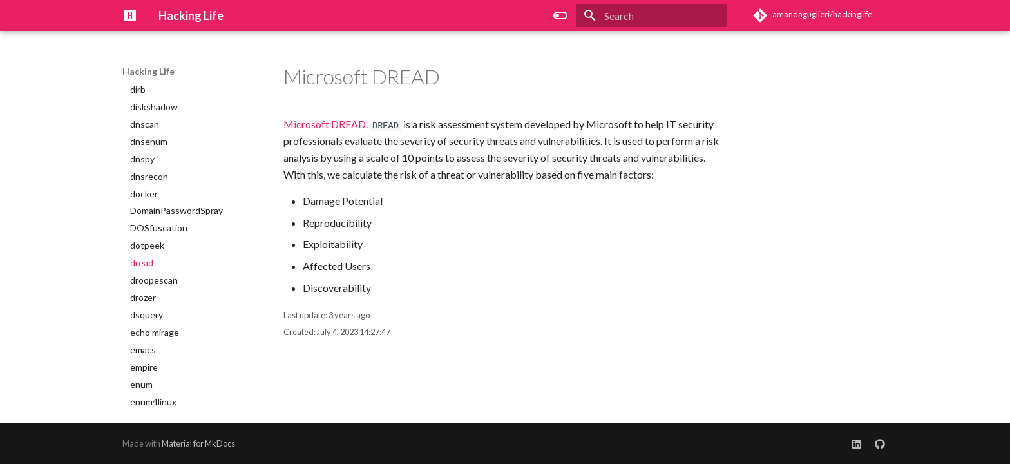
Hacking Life (148, 71)
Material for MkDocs (198, 443)
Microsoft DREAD (324, 124)
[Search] (651, 15)
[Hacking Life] (130, 15)
